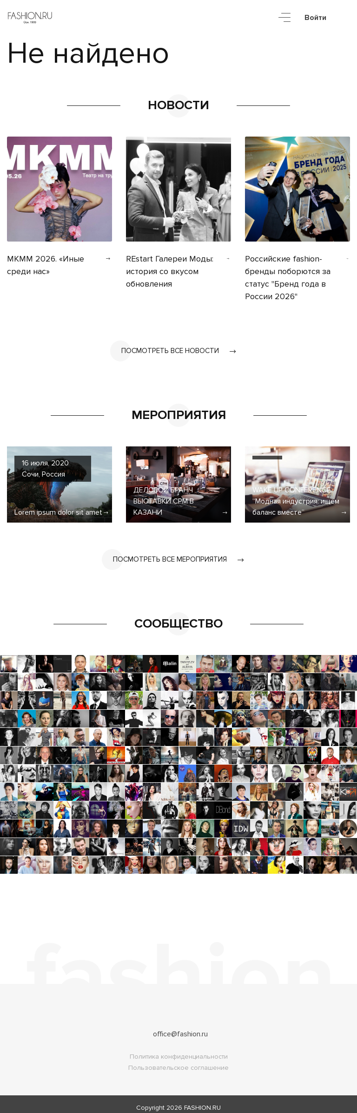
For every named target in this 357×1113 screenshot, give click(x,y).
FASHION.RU (202, 1101)
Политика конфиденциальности (179, 1050)
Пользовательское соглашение (178, 1061)
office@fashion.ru (180, 1027)
